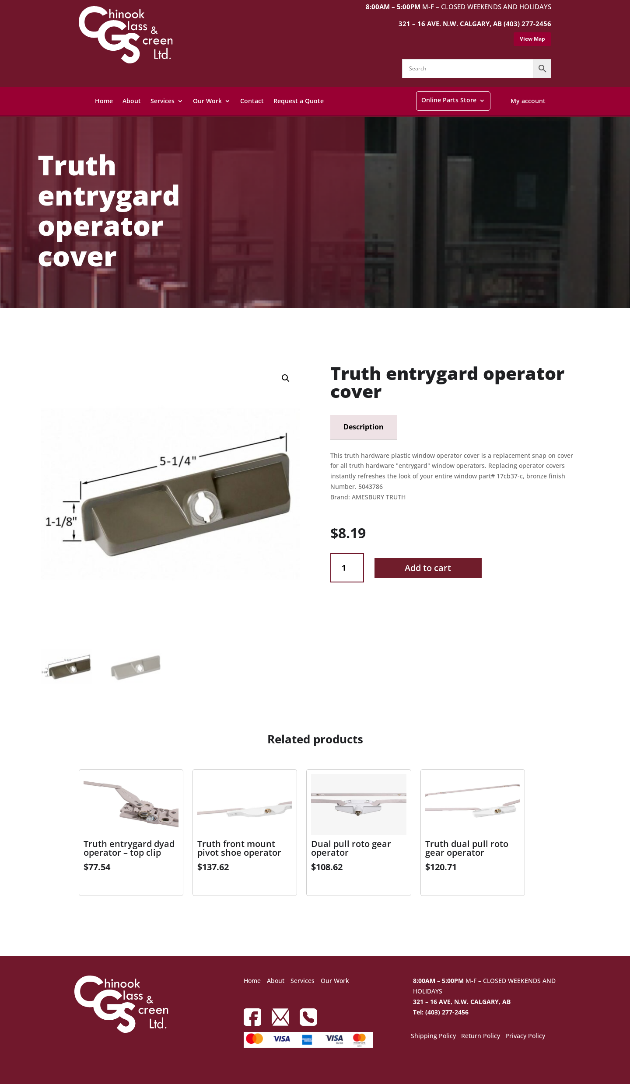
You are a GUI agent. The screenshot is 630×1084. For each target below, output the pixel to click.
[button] (286, 378)
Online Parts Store (448, 100)
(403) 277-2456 (527, 23)
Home (104, 101)
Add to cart (428, 568)
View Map (532, 38)
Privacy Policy (525, 1036)
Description (363, 427)
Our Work (207, 101)
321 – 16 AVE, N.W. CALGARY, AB (462, 1001)
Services (162, 101)
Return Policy (480, 1036)
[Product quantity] (347, 567)
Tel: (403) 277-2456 (441, 1012)
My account (528, 101)
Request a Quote (298, 101)
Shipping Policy (433, 1036)
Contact (252, 101)
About (131, 101)
